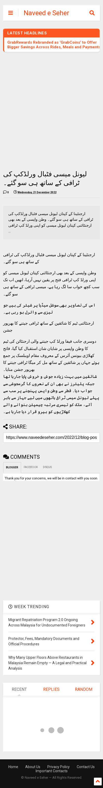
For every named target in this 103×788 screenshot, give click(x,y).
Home (13, 767)
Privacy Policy (58, 767)
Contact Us (86, 767)
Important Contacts (52, 771)
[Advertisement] (51, 111)
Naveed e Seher (46, 13)
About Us (32, 767)
